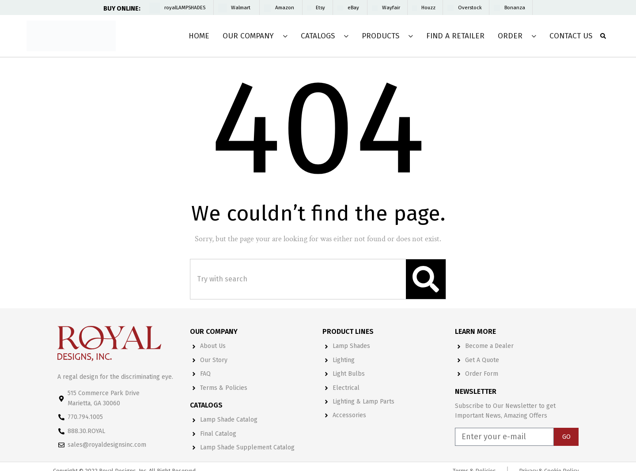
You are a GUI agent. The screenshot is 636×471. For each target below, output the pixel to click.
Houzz (428, 7)
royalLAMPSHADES (184, 7)
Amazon (284, 7)
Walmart (240, 7)
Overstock (470, 7)
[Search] (426, 279)
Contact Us (570, 36)
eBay (353, 7)
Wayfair (391, 7)
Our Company (248, 36)
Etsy (320, 7)
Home (199, 36)
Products (380, 36)
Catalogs (318, 36)
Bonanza (514, 7)
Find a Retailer (455, 36)
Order (510, 36)
